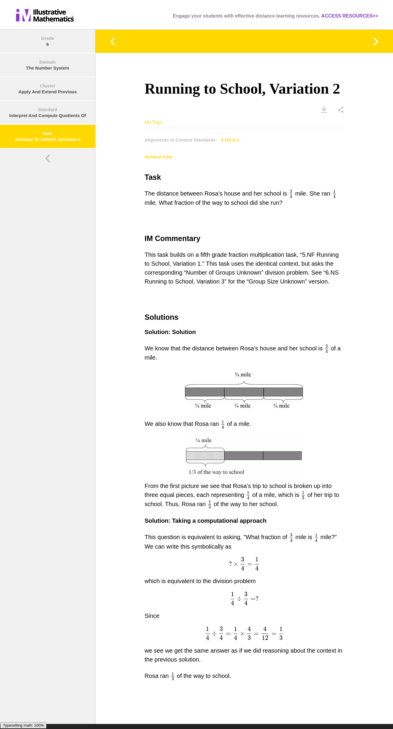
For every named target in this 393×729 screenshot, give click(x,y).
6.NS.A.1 (230, 139)
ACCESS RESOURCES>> (349, 15)
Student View (159, 156)
